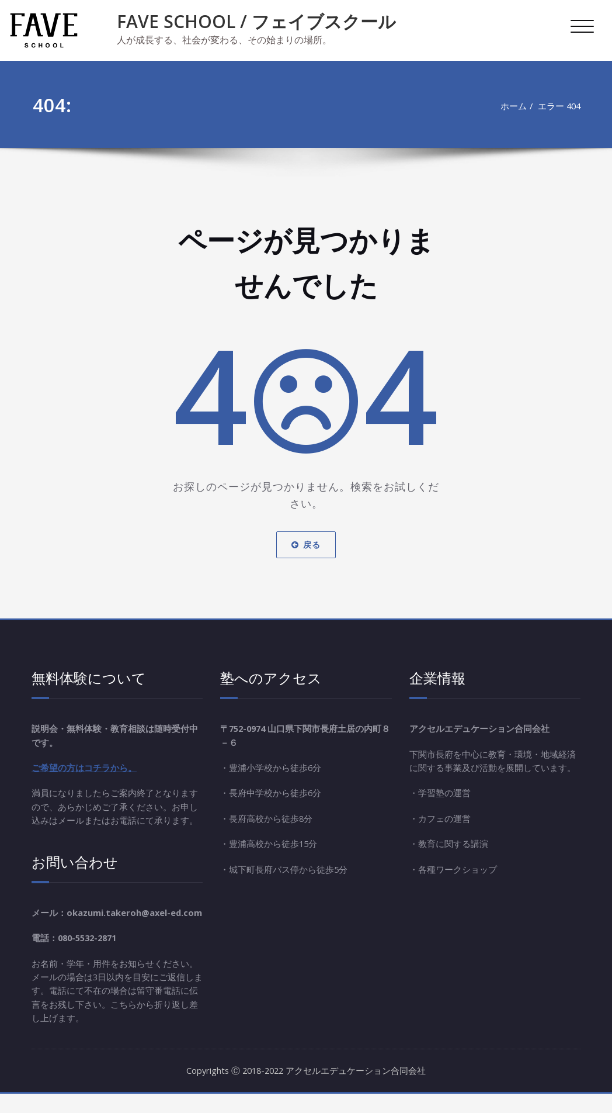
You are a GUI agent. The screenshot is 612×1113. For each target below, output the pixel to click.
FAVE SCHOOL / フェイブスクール (256, 21)
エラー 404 (558, 106)
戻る (306, 544)
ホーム (511, 106)
